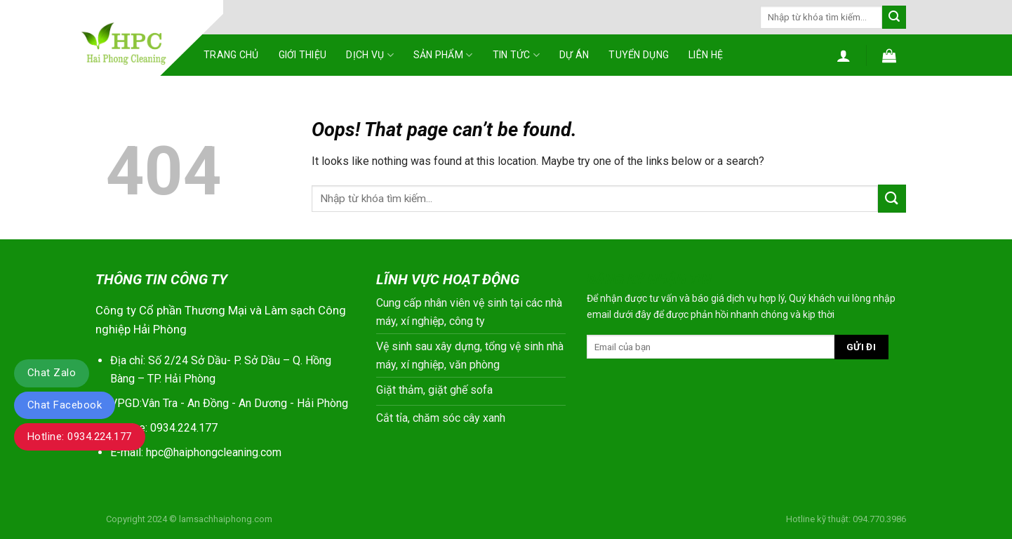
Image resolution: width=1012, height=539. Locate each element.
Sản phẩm (443, 55)
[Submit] (894, 17)
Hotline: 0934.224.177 (79, 436)
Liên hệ (705, 54)
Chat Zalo (51, 372)
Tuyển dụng (638, 54)
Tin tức (516, 55)
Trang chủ (231, 54)
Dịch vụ (369, 55)
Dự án (574, 54)
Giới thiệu (303, 54)
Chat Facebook (64, 405)
